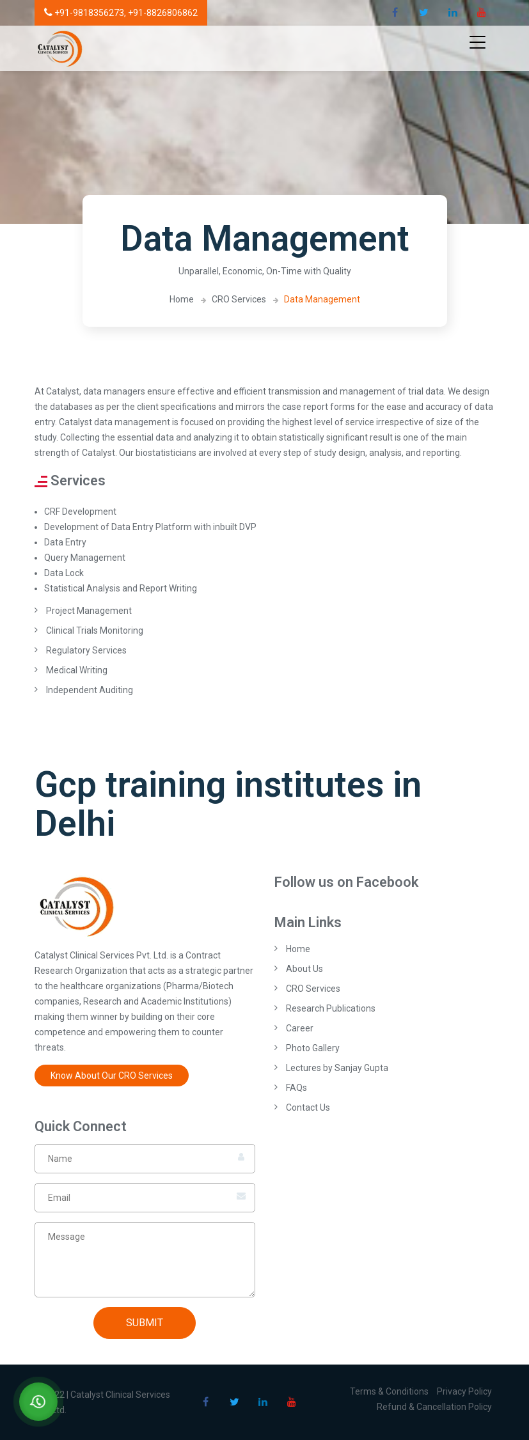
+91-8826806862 (163, 13)
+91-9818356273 (84, 13)
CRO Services (239, 299)
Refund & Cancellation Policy (434, 1407)
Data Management (322, 299)
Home (182, 299)
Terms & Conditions (389, 1391)
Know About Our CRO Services (112, 1075)
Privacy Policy (464, 1391)
